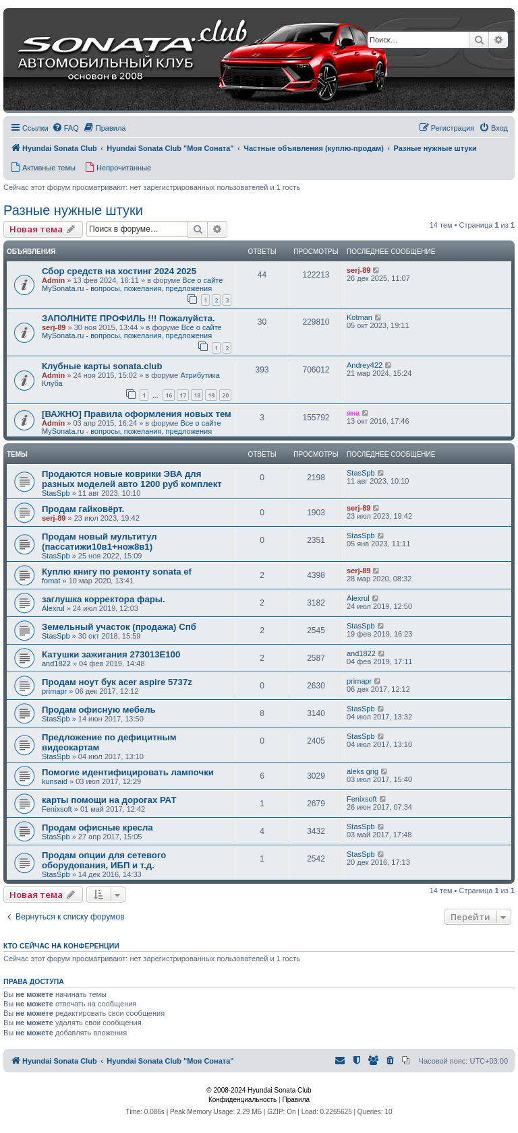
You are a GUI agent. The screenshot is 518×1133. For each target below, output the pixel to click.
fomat (51, 581)
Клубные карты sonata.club (102, 366)
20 (225, 395)
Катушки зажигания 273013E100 (111, 654)
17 (182, 395)
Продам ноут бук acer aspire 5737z (117, 682)
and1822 (56, 663)
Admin (53, 280)
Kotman (359, 317)
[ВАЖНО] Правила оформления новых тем (136, 414)
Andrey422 (364, 365)
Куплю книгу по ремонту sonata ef (117, 571)
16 (168, 395)
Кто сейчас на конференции (61, 946)
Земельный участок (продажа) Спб (119, 627)
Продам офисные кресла (97, 827)
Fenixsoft (57, 809)
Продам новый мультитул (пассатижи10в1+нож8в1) (99, 541)
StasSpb (56, 493)
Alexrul (53, 608)
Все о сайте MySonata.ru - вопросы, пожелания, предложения (132, 284)
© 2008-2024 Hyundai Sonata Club (258, 1090)
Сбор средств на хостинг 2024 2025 (119, 271)
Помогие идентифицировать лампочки (128, 772)
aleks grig (362, 771)
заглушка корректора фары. (103, 599)
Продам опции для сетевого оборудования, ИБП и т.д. (104, 860)
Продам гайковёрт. (83, 509)
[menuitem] (65, 128)
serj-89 (358, 270)
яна (353, 413)
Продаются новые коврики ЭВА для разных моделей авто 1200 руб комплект (132, 479)
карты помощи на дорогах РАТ (109, 800)
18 (197, 395)
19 (211, 395)
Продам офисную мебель (99, 710)
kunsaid (54, 781)
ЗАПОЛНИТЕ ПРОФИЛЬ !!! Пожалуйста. (128, 318)
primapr (54, 691)
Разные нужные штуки (73, 210)
